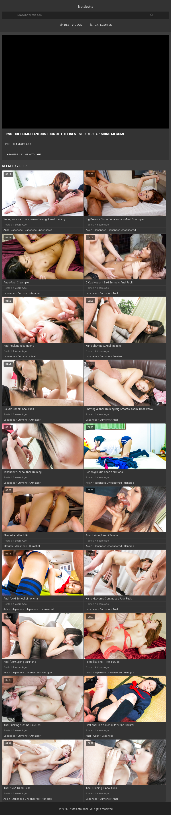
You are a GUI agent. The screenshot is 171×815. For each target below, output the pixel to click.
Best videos (71, 24)
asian (89, 230)
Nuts (85, 7)
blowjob (8, 546)
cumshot (27, 154)
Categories (101, 24)
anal (40, 154)
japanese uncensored (38, 230)
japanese (12, 154)
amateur (36, 293)
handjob (129, 482)
